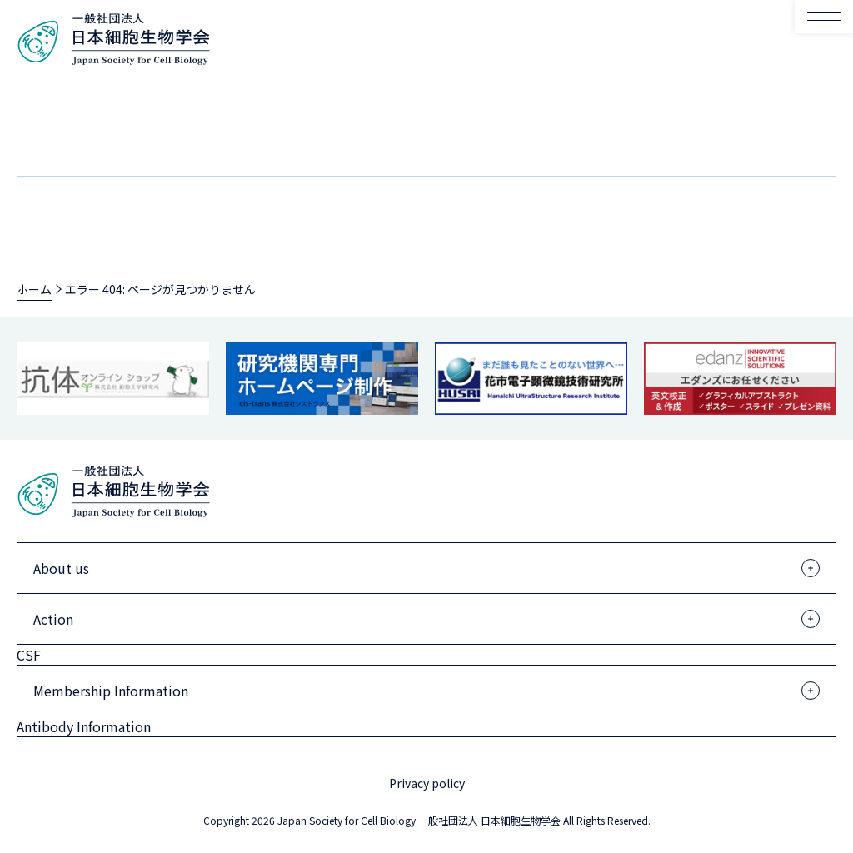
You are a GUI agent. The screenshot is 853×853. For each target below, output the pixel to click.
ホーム (34, 289)
